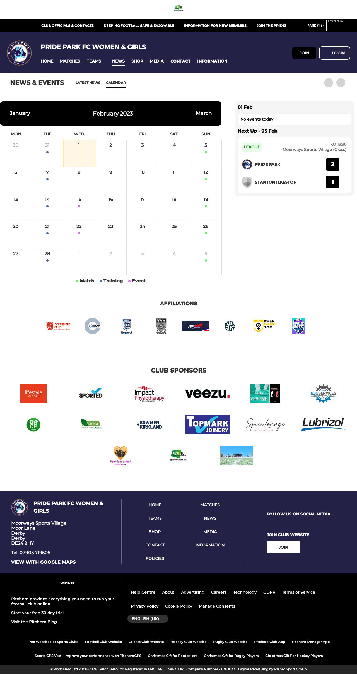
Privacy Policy (144, 606)
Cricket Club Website (146, 642)
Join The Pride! (271, 25)
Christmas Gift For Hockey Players (294, 656)
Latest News (88, 83)
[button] (47, 61)
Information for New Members (215, 25)
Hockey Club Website (188, 642)
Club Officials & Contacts (67, 25)
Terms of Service (298, 592)
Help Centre (143, 592)
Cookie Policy (178, 606)
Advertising (192, 592)
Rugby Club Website (230, 642)
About (168, 592)
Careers (218, 592)
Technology (245, 592)
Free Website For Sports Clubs (52, 642)
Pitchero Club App (269, 642)
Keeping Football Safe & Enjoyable (139, 25)
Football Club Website (103, 642)
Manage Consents (217, 606)
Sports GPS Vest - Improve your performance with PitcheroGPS (88, 656)
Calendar (116, 83)
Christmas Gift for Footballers (172, 656)
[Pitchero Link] (339, 28)
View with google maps (43, 562)
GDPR (269, 592)
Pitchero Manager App (311, 642)
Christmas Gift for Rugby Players (231, 656)
